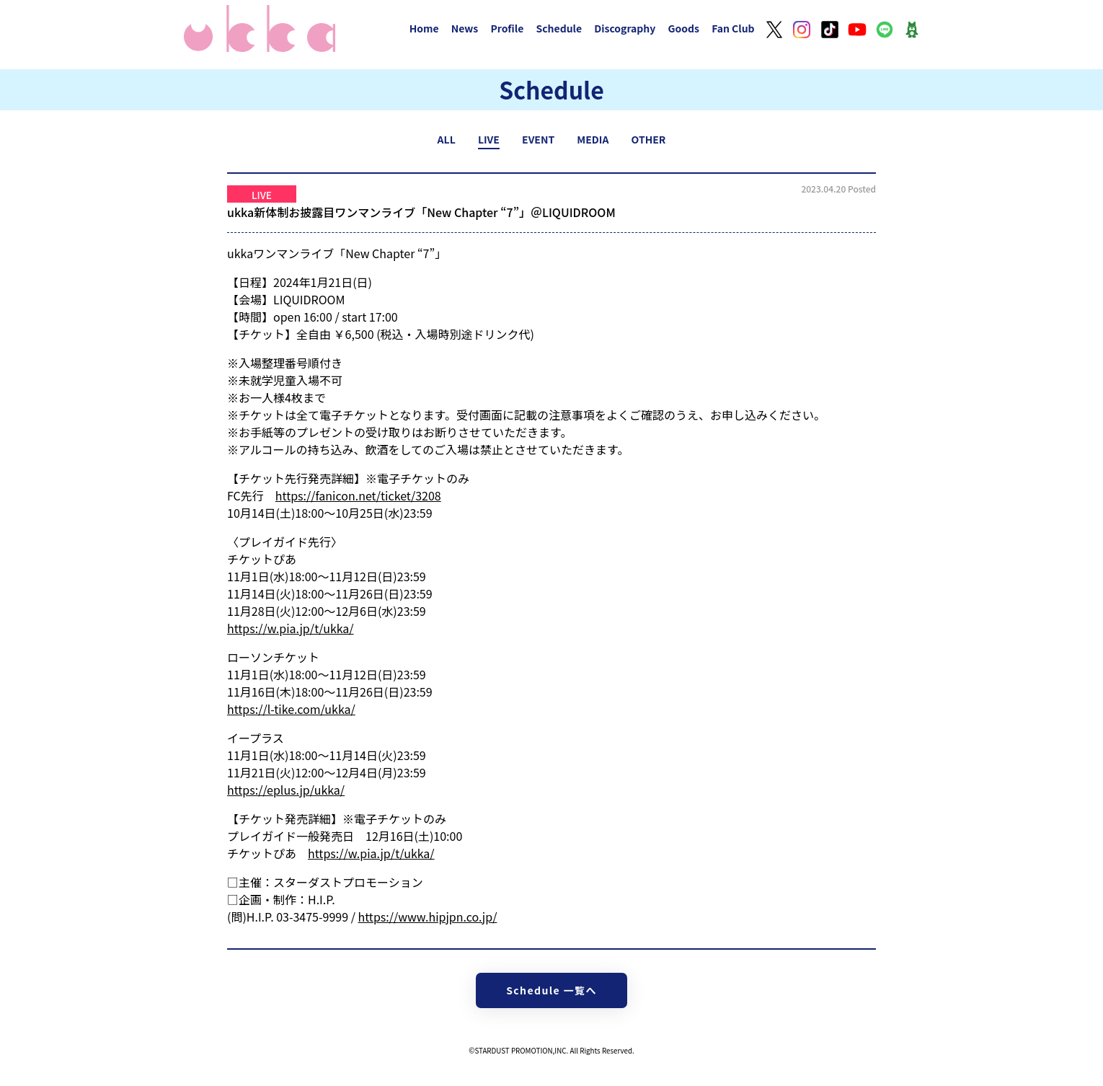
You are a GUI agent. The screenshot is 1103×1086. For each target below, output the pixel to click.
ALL (447, 139)
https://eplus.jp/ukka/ (286, 789)
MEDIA (592, 139)
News (465, 28)
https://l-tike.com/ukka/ (291, 709)
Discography (624, 28)
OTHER (649, 139)
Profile (506, 28)
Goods (683, 28)
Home (424, 28)
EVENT (538, 139)
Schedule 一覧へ (551, 990)
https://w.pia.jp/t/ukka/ (290, 628)
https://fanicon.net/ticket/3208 (358, 495)
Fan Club (733, 28)
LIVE (489, 139)
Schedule (559, 28)
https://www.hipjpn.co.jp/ (427, 916)
